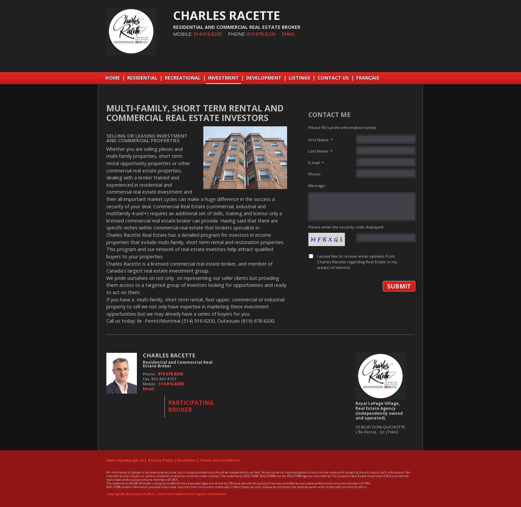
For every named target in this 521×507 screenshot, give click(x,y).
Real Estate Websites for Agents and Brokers (192, 494)
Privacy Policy (160, 460)
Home (112, 78)
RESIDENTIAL (142, 78)
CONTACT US (333, 78)
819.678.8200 (261, 34)
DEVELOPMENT (263, 78)
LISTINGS (299, 78)
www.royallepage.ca (125, 460)
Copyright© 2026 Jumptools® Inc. (131, 494)
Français (367, 78)
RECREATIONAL (183, 78)
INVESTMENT (223, 78)
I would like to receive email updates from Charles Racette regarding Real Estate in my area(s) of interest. (357, 262)
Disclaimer (186, 460)
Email (289, 34)
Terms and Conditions (220, 460)
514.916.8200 (207, 34)
